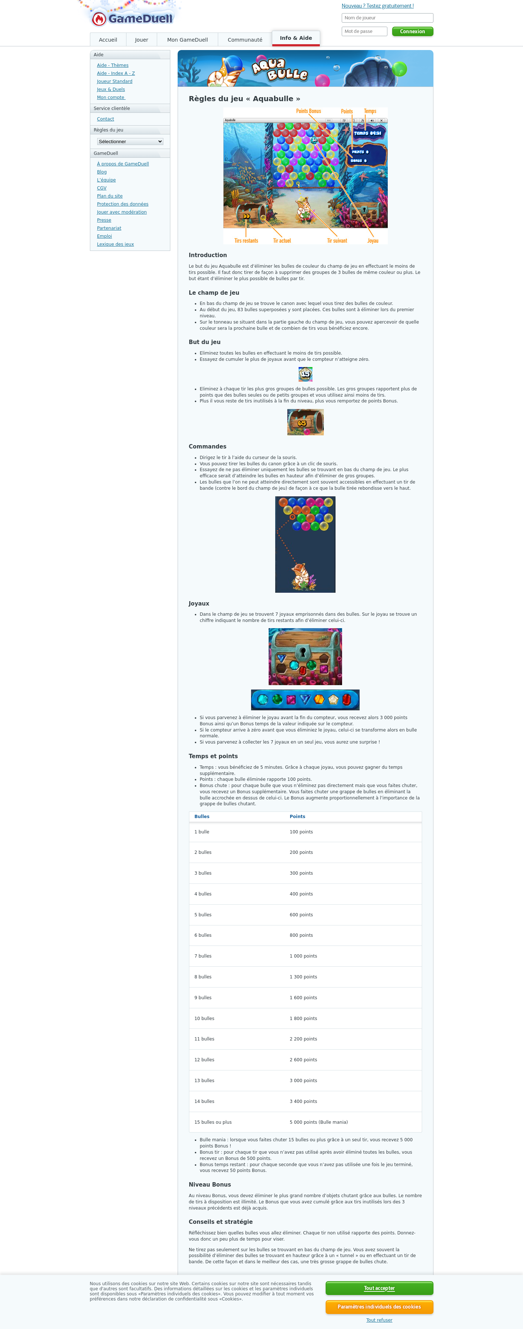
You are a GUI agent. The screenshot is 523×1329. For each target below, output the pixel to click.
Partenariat (109, 228)
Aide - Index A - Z (116, 73)
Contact (105, 119)
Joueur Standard (115, 81)
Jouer (141, 40)
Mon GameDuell (187, 40)
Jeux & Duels (111, 89)
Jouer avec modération (122, 212)
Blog (102, 172)
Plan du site (110, 196)
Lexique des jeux (115, 244)
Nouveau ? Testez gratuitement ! (378, 6)
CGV (102, 188)
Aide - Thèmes (113, 65)
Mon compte (111, 97)
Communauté (245, 40)
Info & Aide (296, 38)
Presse (104, 220)
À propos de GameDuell (123, 164)
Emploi (104, 236)
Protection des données (123, 204)
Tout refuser (380, 1320)
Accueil (108, 40)
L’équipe (106, 180)
